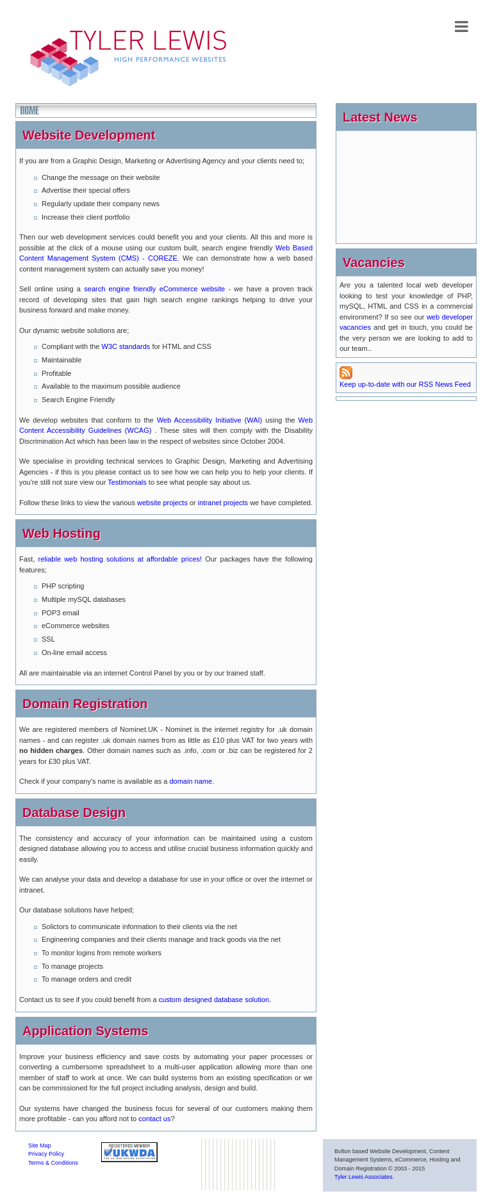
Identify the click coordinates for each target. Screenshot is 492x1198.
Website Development (88, 135)
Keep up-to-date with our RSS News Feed (405, 377)
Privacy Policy (46, 1154)
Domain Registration (85, 704)
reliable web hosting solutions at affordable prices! (120, 559)
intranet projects (223, 502)
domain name (190, 781)
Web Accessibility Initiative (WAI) (210, 420)
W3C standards (125, 346)
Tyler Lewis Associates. (364, 1177)
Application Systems (85, 1031)
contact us (154, 1118)
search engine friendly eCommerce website (154, 289)
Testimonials (127, 482)
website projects (163, 502)
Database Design (74, 812)
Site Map (39, 1145)
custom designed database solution (214, 999)
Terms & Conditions (53, 1163)
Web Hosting (61, 533)
